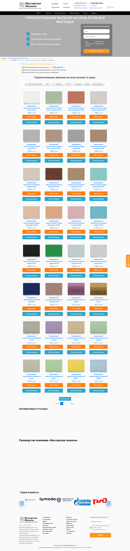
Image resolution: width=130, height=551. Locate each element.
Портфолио (55, 7)
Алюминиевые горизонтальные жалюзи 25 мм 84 (31, 376)
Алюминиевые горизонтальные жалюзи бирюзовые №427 (98, 185)
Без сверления (47, 531)
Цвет (47, 84)
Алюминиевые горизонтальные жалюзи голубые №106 (76, 261)
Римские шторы (74, 13)
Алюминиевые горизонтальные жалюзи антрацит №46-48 (98, 146)
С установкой (70, 531)
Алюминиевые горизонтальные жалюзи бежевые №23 (31, 185)
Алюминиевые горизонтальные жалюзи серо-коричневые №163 (76, 108)
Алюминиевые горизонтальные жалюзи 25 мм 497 (76, 338)
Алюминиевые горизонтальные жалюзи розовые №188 (76, 223)
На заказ (69, 533)
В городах (46, 533)
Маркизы (94, 13)
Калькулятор (128, 261)
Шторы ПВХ (70, 527)
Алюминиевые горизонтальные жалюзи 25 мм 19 (98, 300)
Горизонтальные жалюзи (35, 84)
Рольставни (70, 525)
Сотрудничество (48, 523)
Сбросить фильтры (98, 84)
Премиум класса (48, 529)
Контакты (66, 7)
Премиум (87, 84)
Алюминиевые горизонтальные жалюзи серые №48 (76, 146)
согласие (91, 41)
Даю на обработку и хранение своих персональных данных (95, 43)
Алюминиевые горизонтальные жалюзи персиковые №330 (31, 223)
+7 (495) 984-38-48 (96, 3)
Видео (45, 521)
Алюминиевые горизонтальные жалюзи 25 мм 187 (54, 376)
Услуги (65, 4)
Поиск (112, 7)
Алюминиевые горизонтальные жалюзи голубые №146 (98, 223)
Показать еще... (65, 399)
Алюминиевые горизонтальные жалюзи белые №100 (31, 108)
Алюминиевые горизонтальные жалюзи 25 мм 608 (98, 376)
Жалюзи (48, 13)
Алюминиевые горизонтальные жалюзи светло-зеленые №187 (54, 108)
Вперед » (72, 403)
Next (108, 503)
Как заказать (47, 519)
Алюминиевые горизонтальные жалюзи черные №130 (31, 261)
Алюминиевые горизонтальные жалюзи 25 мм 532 (98, 338)
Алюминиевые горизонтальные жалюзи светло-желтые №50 (54, 146)
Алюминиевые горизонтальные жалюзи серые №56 (31, 146)
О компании (46, 517)
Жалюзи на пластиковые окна (17, 58)
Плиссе (85, 13)
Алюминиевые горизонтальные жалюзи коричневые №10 (76, 185)
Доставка (54, 4)
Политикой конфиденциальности (73, 547)
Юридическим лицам (80, 8)
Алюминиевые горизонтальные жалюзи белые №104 (98, 261)
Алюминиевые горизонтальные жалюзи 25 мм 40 (76, 300)
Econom (69, 84)
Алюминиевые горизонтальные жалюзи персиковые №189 (54, 223)
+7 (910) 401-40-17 (80, 3)
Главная (3, 58)
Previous (21, 503)
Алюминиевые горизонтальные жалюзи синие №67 (31, 300)
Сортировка (59, 84)
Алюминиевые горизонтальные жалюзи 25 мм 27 (31, 338)
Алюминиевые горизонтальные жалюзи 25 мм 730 (54, 338)
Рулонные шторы (60, 13)
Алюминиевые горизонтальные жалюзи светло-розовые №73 (98, 108)
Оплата (68, 529)
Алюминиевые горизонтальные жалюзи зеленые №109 (54, 261)
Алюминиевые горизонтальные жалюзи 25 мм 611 (76, 376)
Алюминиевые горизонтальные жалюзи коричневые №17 (54, 185)
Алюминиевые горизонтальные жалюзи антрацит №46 (54, 300)
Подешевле (78, 84)
